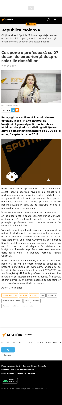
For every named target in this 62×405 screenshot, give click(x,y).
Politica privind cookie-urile (13, 373)
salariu (27, 301)
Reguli (34, 366)
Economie (30, 342)
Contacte (42, 366)
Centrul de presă (23, 366)
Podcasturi (34, 295)
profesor (36, 301)
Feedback (31, 373)
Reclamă (5, 369)
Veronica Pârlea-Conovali (12, 301)
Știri (42, 295)
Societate (23, 295)
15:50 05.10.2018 (8, 66)
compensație (28, 306)
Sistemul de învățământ (11, 306)
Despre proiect (7, 366)
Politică (5, 342)
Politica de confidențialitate (22, 369)
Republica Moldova (10, 295)
